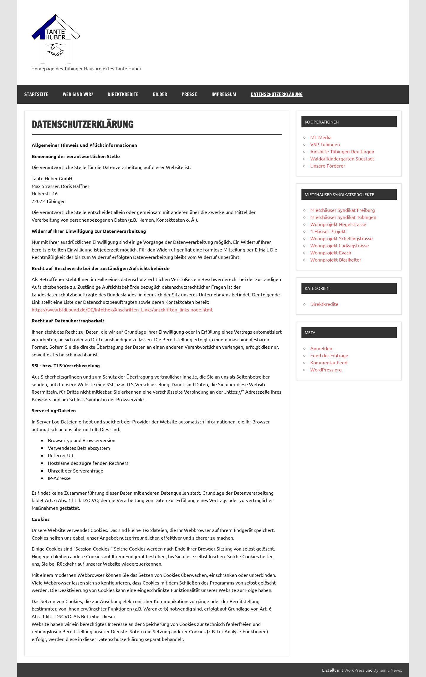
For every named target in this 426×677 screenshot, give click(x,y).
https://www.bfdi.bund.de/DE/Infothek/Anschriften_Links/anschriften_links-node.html (122, 309)
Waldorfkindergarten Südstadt (342, 158)
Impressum (224, 94)
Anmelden (321, 348)
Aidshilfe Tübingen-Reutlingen (342, 151)
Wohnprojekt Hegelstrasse (338, 224)
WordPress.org (326, 369)
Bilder (160, 94)
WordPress (354, 670)
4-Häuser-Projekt (328, 231)
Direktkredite (123, 94)
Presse (189, 94)
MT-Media (320, 137)
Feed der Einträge (329, 355)
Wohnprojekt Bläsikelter (335, 259)
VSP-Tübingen (325, 144)
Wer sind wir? (78, 94)
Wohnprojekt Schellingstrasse (341, 238)
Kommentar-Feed (328, 362)
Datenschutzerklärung (277, 94)
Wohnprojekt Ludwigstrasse (339, 245)
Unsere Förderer (327, 165)
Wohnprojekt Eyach (330, 252)
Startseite (36, 94)
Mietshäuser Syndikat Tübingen (343, 217)
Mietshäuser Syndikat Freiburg (342, 210)
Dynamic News (387, 670)
